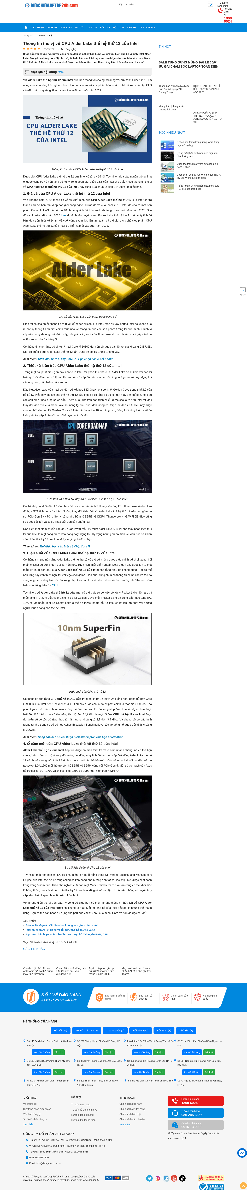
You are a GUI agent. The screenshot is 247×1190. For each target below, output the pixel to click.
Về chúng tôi (30, 1092)
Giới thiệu (37, 15)
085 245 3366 (191, 1102)
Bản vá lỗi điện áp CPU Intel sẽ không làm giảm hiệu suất (62, 913)
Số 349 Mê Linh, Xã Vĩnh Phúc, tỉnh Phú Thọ (148, 1068)
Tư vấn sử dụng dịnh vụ (84, 1097)
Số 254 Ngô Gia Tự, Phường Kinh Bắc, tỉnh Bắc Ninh (197, 1050)
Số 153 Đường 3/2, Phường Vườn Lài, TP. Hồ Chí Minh (148, 1050)
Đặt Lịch (59, 1040)
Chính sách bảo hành (131, 1092)
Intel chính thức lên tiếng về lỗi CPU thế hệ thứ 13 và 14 (60, 918)
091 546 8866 (81, 1139)
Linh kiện (66, 15)
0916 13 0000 (191, 1114)
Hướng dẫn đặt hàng (82, 1102)
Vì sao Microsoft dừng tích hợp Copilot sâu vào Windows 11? (71, 959)
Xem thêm (28, 1113)
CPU (55, 573)
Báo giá (105, 15)
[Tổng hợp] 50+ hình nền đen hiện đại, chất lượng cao (197, 143)
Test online (147, 15)
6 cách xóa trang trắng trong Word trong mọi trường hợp (198, 132)
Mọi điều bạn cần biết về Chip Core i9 (65, 534)
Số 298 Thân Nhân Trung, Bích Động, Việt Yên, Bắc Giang (96, 1070)
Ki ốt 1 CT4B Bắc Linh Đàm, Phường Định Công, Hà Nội (46, 1070)
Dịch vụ (52, 15)
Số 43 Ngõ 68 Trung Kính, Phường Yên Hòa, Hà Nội (198, 1070)
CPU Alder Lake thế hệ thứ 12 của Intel (51, 930)
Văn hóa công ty (31, 1102)
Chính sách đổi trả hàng (132, 1097)
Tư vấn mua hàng (80, 1092)
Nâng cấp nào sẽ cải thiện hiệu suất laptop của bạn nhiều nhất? (81, 725)
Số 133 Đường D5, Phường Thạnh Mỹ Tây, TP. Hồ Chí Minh (46, 1050)
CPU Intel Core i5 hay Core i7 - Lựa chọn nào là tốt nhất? (75, 347)
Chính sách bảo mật (130, 1102)
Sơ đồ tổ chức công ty (35, 1108)
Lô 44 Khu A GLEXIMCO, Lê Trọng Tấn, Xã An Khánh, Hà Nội (149, 1031)
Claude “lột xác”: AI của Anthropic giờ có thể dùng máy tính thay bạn (38, 959)
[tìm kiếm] (120, 4)
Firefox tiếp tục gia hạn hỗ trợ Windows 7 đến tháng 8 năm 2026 (102, 959)
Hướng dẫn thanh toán (83, 1108)
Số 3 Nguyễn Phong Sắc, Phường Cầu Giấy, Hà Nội (97, 1050)
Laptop (92, 15)
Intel (64, 203)
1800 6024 (215, 6)
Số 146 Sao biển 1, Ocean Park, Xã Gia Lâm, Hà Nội (47, 1031)
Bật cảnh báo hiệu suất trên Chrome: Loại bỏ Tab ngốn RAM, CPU (67, 922)
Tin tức (80, 15)
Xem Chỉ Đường (42, 1040)
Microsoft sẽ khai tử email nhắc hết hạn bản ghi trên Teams (137, 959)
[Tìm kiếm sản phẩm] (133, 4)
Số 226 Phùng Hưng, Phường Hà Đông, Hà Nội (96, 1031)
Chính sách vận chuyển (132, 1108)
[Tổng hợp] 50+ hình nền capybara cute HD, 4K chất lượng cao (198, 175)
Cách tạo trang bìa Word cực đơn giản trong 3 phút (197, 154)
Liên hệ (131, 15)
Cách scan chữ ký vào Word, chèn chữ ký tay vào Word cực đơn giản (199, 164)
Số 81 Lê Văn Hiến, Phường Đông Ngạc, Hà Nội (198, 1031)
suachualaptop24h (177, 1126)
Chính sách (127, 1085)
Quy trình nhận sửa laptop (37, 1097)
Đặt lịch (118, 15)
